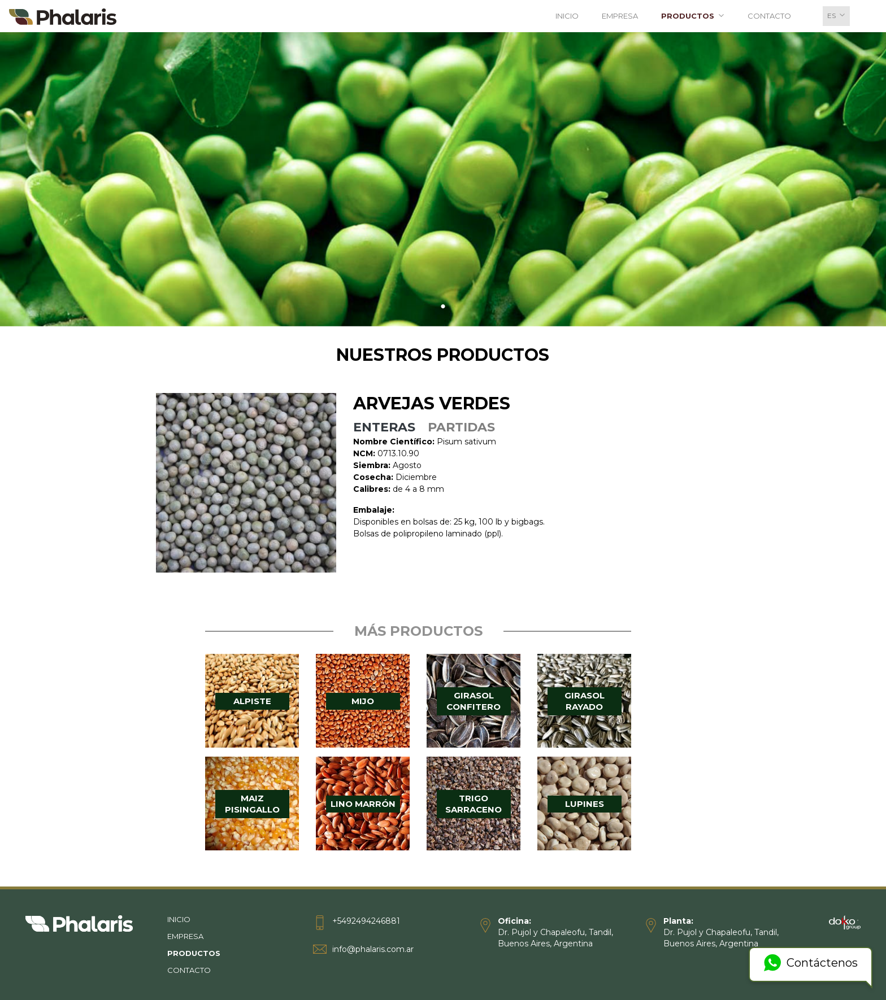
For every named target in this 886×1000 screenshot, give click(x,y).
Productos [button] (695, 15)
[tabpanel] (443, 178)
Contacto (769, 15)
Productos (216, 953)
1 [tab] (443, 306)
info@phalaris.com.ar (373, 949)
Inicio (567, 15)
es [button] (838, 15)
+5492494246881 (366, 921)
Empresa (620, 15)
